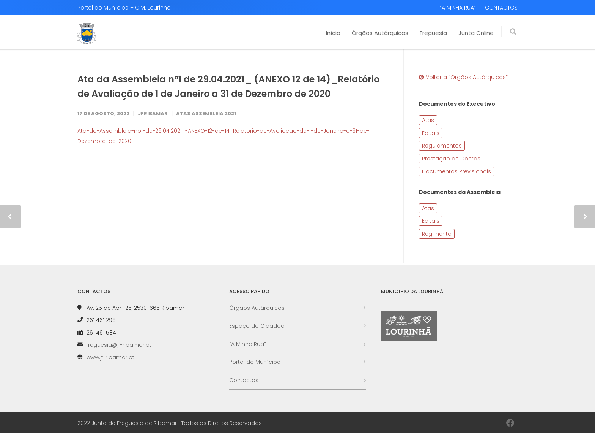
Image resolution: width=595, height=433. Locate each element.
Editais (430, 133)
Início (333, 33)
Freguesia (433, 33)
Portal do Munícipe (254, 362)
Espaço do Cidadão (257, 326)
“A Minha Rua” (247, 344)
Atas (428, 120)
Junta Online (476, 33)
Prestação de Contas (451, 158)
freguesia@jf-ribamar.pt (119, 345)
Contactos (243, 380)
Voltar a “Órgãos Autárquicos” (463, 77)
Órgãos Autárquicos (380, 33)
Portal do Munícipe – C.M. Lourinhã (124, 7)
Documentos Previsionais (456, 171)
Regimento (437, 234)
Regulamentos (442, 145)
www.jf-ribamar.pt (110, 357)
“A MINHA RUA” (458, 7)
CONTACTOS (501, 7)
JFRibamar (153, 113)
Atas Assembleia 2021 (206, 113)
